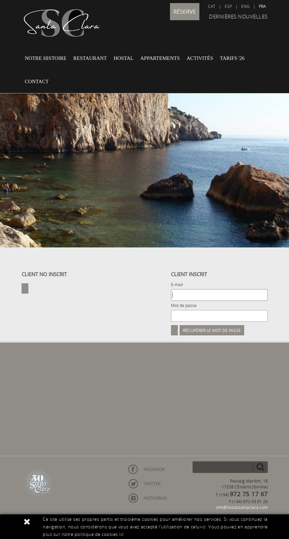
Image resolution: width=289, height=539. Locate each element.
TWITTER (152, 483)
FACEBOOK (154, 469)
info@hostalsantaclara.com (242, 507)
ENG (245, 6)
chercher (260, 467)
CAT (211, 6)
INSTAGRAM (155, 498)
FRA (262, 6)
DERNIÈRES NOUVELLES (238, 16)
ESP (228, 6)
